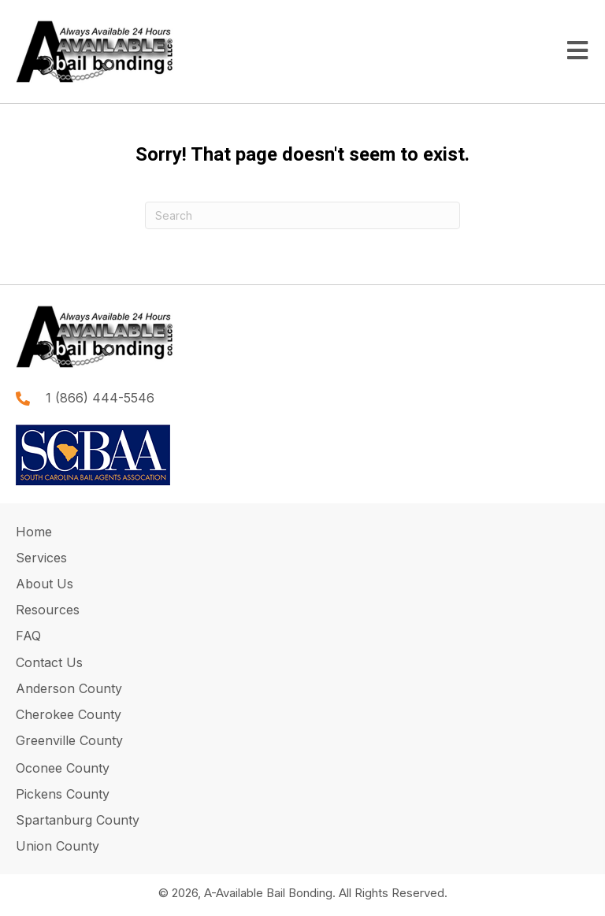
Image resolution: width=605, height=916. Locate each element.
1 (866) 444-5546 (100, 398)
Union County (57, 846)
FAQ (28, 635)
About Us (44, 584)
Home (34, 532)
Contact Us (51, 662)
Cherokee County (68, 714)
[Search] (302, 215)
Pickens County (62, 794)
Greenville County (69, 740)
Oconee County (62, 768)
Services (41, 558)
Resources (48, 609)
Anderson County (69, 688)
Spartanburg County (77, 820)
